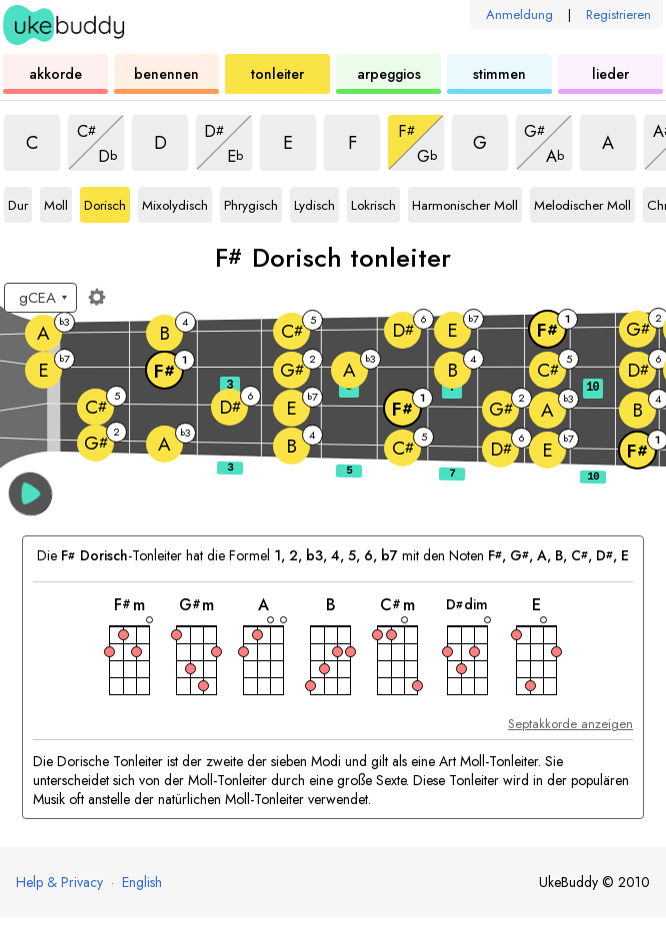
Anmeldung (519, 14)
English (142, 882)
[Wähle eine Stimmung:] (40, 298)
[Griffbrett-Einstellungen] (97, 297)
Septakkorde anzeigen (570, 723)
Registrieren (618, 14)
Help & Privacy (59, 882)
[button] (30, 493)
